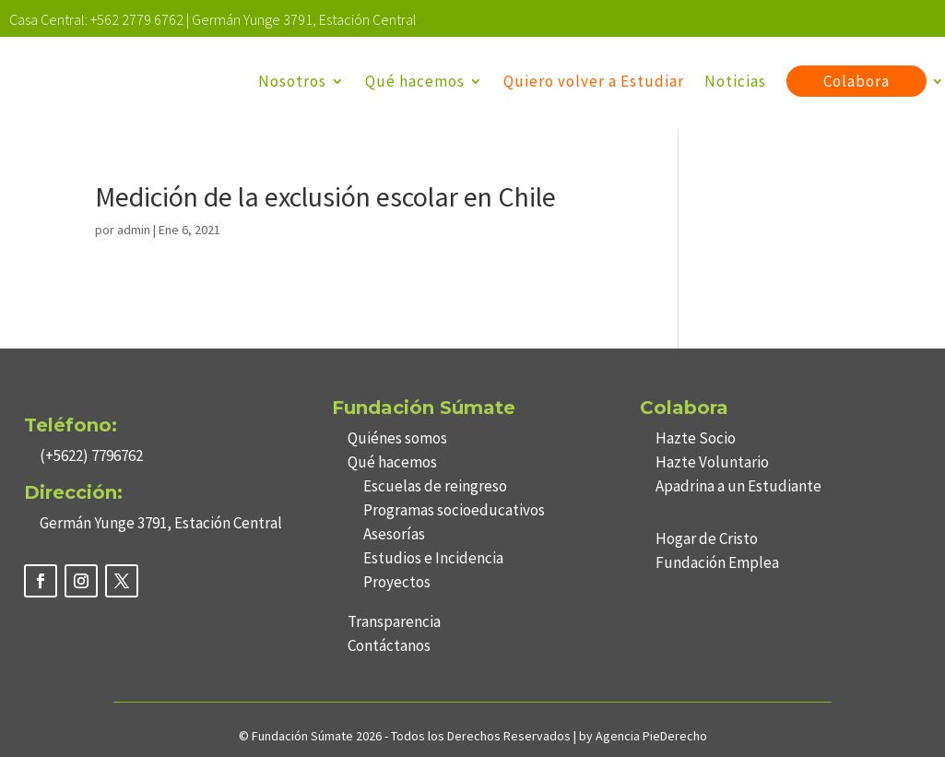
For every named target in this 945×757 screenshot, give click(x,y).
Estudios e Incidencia (433, 558)
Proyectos (397, 582)
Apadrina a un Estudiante (738, 486)
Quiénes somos (397, 438)
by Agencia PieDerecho (643, 735)
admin (133, 229)
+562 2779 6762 (136, 19)
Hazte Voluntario (712, 462)
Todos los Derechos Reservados (482, 735)
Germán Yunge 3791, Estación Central (304, 19)
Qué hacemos (415, 81)
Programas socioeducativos (454, 510)
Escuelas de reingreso (435, 486)
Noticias (735, 81)
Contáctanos (389, 645)
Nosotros (292, 81)
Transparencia (394, 621)
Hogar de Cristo (707, 538)
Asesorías (394, 534)
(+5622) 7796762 (91, 455)
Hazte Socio (696, 438)
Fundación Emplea (717, 562)
